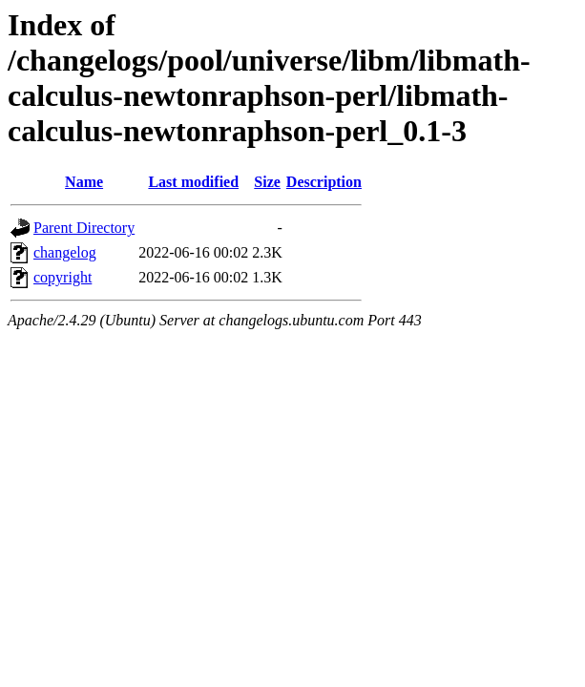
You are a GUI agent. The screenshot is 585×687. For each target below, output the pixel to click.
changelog (64, 252)
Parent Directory (84, 227)
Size (267, 182)
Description (324, 182)
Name (84, 182)
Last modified (193, 182)
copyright (62, 277)
